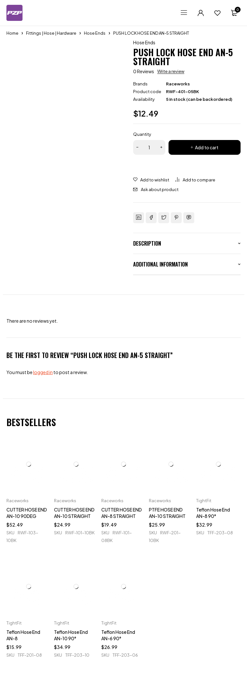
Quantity (142, 134)
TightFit (203, 500)
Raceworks (178, 83)
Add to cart (206, 147)
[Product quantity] (149, 147)
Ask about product (159, 189)
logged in (43, 372)
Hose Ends (94, 33)
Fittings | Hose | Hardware (51, 33)
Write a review (170, 71)
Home (12, 33)
